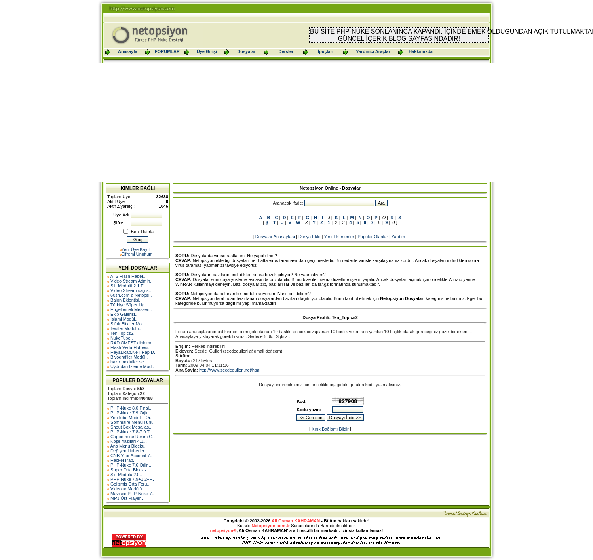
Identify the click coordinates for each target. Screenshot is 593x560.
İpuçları (325, 51)
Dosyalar (246, 51)
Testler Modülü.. (125, 328)
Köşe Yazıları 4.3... (128, 441)
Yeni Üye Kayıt (136, 249)
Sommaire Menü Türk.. (132, 422)
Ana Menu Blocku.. (128, 446)
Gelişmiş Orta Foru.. (129, 484)
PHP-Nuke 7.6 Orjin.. (130, 465)
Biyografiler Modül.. (129, 357)
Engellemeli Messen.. (131, 309)
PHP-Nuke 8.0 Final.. (130, 408)
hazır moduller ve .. (129, 361)
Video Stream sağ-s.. (130, 290)
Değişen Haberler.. (128, 450)
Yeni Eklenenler (339, 236)
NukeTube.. (121, 338)
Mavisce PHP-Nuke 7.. (132, 493)
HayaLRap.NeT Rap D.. (133, 352)
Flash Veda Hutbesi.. (130, 347)
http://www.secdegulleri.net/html (229, 370)
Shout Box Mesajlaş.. (130, 427)
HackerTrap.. (122, 460)
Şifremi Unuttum (137, 254)
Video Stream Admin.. (131, 281)
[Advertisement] (296, 122)
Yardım (398, 236)
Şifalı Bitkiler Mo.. (127, 323)
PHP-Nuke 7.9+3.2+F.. (132, 479)
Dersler (286, 51)
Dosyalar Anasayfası (275, 236)
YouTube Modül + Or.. (131, 417)
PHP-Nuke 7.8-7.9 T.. (131, 431)
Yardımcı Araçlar (373, 51)
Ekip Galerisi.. (123, 314)
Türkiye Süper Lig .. (129, 304)
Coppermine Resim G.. (132, 436)
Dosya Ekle (309, 236)
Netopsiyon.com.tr (271, 525)
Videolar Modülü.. (127, 488)
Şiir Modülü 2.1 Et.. (128, 285)
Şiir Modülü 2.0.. (126, 474)
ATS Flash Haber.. (127, 276)
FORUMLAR (167, 51)
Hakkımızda (421, 51)
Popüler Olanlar (372, 236)
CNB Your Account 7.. (131, 455)
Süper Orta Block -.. (129, 469)
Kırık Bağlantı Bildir (330, 429)
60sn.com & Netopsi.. (131, 295)
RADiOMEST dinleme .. (133, 342)
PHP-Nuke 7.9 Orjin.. (130, 412)
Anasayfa (127, 51)
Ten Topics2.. (123, 333)
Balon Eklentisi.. (125, 300)
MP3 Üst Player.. (126, 498)
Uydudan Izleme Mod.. (132, 366)
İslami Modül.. (123, 319)
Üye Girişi (207, 51)
